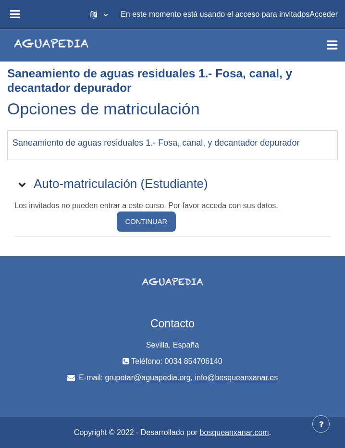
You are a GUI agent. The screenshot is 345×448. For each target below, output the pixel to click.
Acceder (323, 14)
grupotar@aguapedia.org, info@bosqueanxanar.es (191, 377)
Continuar (146, 221)
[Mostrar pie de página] (321, 424)
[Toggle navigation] (332, 45)
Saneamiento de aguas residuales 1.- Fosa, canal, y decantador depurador (155, 143)
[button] (99, 14)
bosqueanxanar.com (234, 432)
